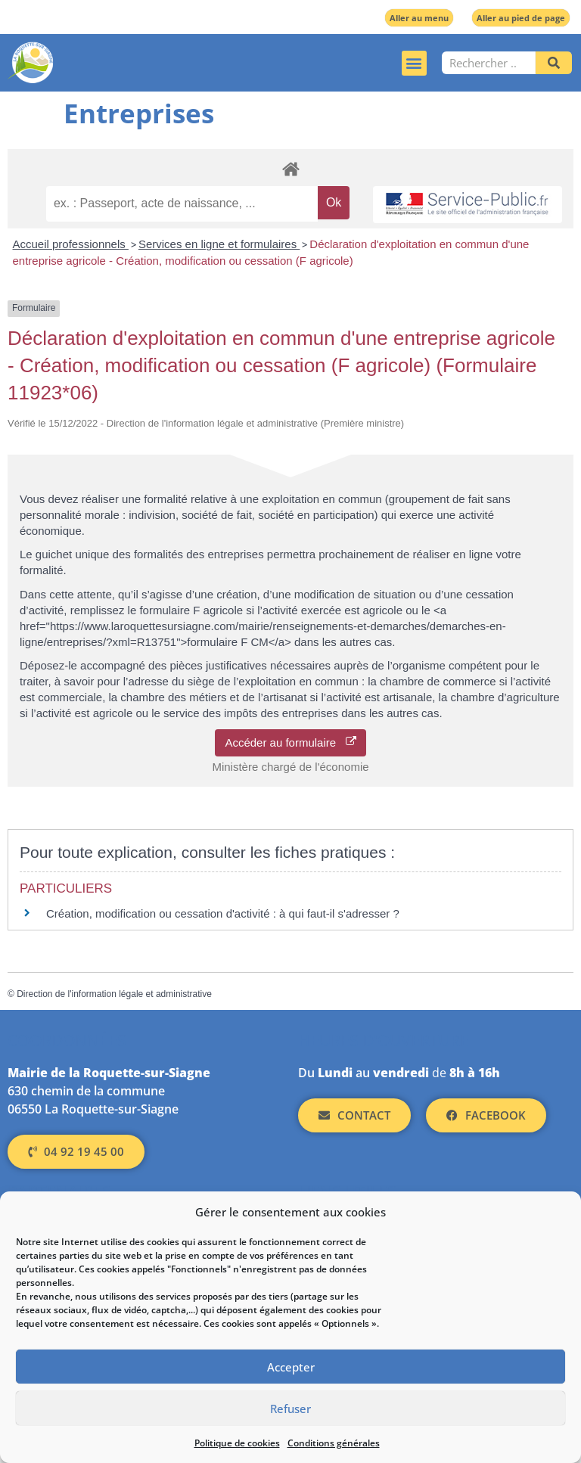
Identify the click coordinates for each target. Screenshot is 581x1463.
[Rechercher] (554, 62)
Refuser (290, 1408)
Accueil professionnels (71, 244)
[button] (414, 63)
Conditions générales (333, 1443)
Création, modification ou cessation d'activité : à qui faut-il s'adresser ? (222, 913)
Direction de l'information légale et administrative (114, 994)
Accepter (291, 1366)
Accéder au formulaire (290, 742)
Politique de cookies (237, 1443)
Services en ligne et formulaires (219, 244)
